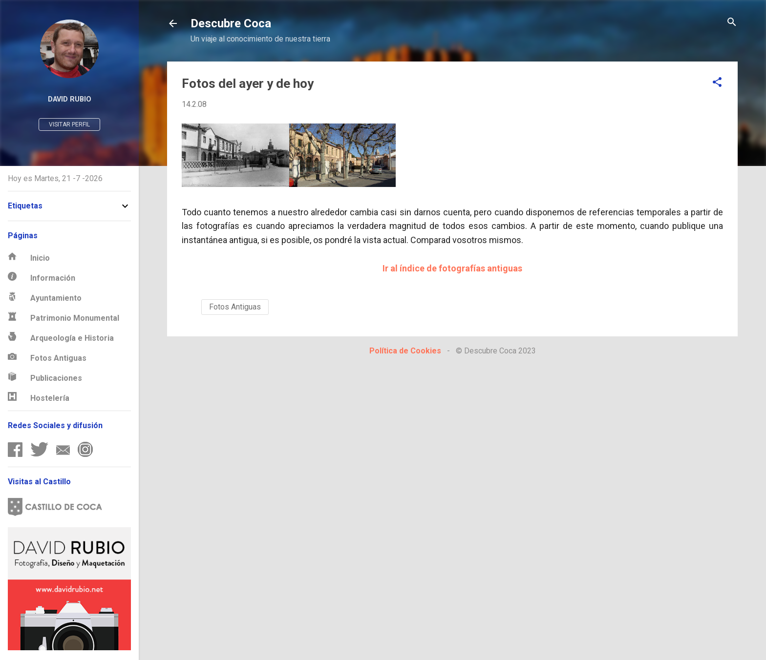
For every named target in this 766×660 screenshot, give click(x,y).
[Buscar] (732, 23)
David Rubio (69, 99)
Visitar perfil (69, 124)
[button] (717, 82)
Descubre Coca (231, 23)
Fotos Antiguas (235, 306)
